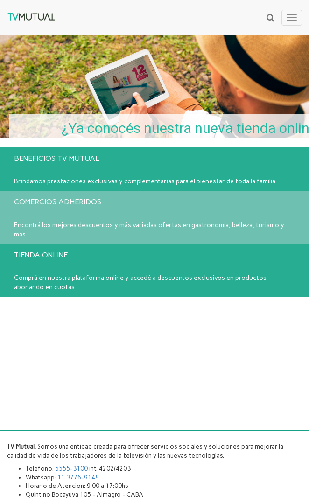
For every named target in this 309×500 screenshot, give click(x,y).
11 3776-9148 (78, 477)
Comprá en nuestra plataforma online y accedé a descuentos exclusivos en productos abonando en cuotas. (154, 271)
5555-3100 (71, 468)
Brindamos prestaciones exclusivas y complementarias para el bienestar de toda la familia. (154, 170)
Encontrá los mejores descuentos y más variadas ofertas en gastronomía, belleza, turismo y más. (154, 217)
